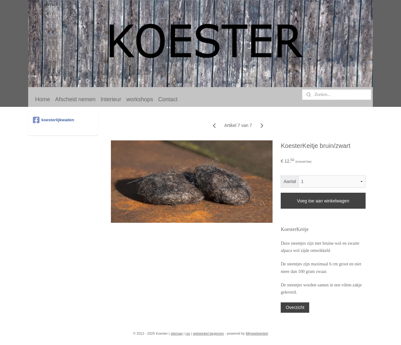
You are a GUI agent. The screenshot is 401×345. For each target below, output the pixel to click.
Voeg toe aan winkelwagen (323, 200)
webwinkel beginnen (208, 333)
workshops (139, 99)
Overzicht (295, 307)
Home (42, 99)
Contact (168, 99)
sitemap (176, 333)
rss (187, 333)
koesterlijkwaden (53, 120)
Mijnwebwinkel (257, 333)
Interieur (111, 99)
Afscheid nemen (75, 99)
